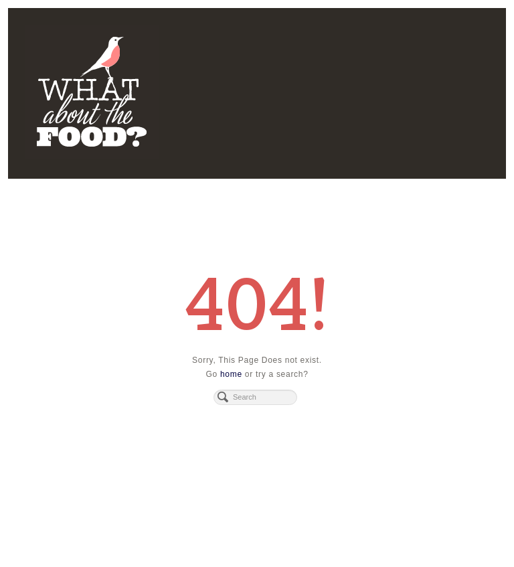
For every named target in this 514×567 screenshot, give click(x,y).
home (231, 374)
